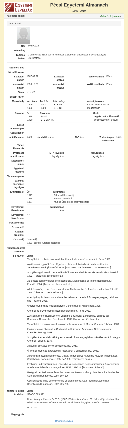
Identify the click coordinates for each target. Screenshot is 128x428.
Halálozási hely (95, 84)
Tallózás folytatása (110, 16)
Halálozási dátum (18, 86)
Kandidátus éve (45, 137)
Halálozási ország (58, 86)
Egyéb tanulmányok (17, 127)
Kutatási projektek (19, 233)
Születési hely (96, 76)
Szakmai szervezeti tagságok (18, 184)
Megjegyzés (17, 414)
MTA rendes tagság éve (97, 155)
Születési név (16, 67)
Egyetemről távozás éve (17, 209)
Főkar (21, 92)
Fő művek (18, 255)
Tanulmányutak (15, 176)
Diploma (19, 113)
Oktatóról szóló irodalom (15, 393)
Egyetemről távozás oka (17, 216)
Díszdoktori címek (17, 162)
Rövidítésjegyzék (64, 421)
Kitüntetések (17, 192)
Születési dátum (19, 78)
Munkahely (18, 101)
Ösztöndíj (19, 239)
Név (23, 46)
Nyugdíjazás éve (57, 209)
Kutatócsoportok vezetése (15, 250)
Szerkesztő (18, 227)
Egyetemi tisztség (19, 170)
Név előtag (20, 50)
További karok (16, 96)
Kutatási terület (20, 57)
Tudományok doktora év (107, 139)
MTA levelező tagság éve (57, 155)
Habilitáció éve (16, 137)
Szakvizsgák (17, 132)
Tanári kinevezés (18, 147)
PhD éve (79, 137)
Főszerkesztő (16, 222)
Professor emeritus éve (17, 155)
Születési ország (59, 78)
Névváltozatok (16, 72)
